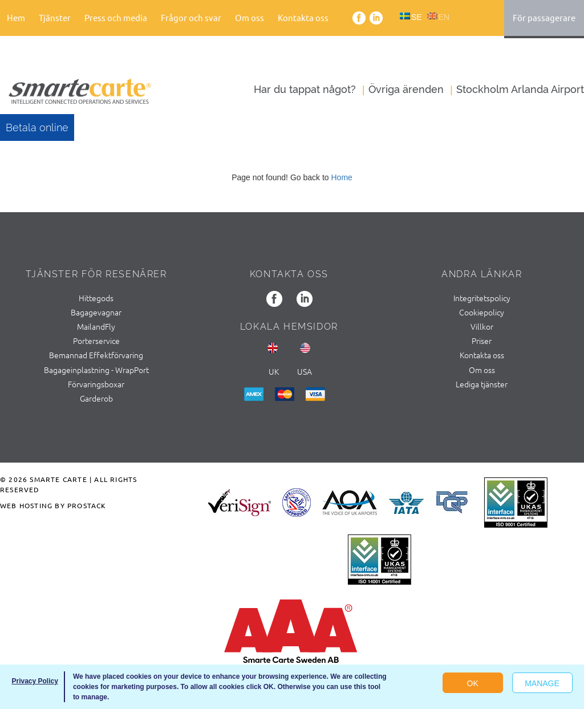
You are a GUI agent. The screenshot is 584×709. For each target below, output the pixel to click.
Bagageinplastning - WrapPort (96, 369)
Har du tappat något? (305, 89)
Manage (542, 683)
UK (274, 371)
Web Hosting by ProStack (53, 505)
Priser (482, 340)
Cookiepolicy (481, 312)
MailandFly (96, 326)
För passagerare (544, 17)
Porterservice (96, 340)
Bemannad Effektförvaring (96, 354)
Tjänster (55, 17)
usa (304, 371)
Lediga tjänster (482, 384)
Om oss (249, 17)
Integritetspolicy (481, 297)
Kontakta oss (303, 17)
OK (472, 683)
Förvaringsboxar (96, 384)
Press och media (115, 17)
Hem (16, 17)
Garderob (96, 398)
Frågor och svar (191, 17)
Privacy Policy (34, 681)
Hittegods (96, 297)
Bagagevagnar (96, 312)
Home (341, 177)
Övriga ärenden (406, 89)
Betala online (37, 127)
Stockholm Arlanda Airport (520, 89)
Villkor (482, 326)
